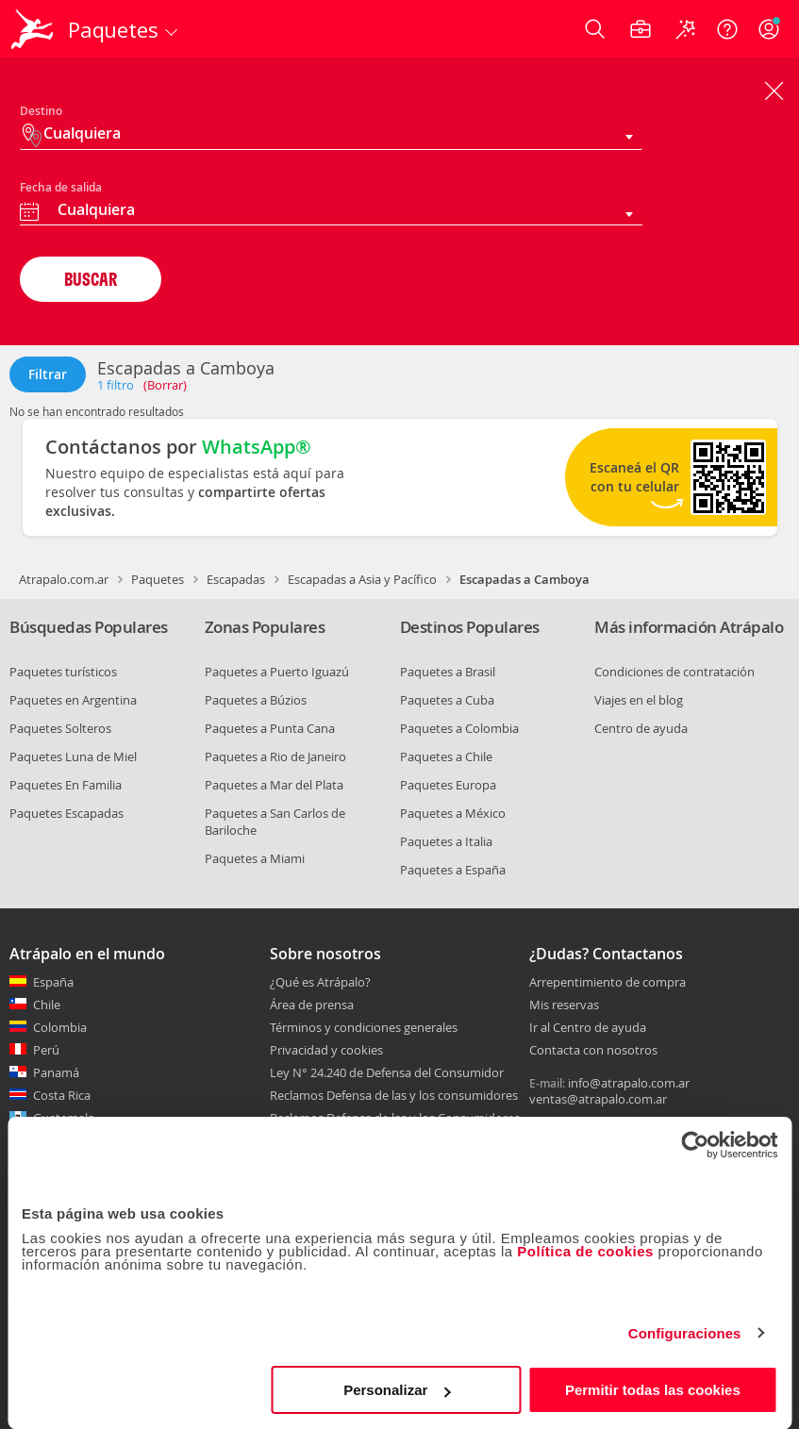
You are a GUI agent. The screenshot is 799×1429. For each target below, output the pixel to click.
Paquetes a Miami (255, 858)
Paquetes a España (453, 869)
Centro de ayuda (641, 728)
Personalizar (396, 1390)
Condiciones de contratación (674, 671)
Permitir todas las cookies (653, 1390)
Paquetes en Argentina (73, 699)
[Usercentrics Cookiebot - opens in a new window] (694, 1145)
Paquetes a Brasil (447, 671)
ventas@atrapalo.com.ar (598, 1098)
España (53, 981)
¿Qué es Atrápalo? (320, 981)
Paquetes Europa (448, 784)
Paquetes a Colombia (459, 728)
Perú (46, 1049)
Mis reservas (564, 1005)
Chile (46, 1004)
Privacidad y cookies (326, 1049)
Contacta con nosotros (593, 1050)
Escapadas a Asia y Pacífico (362, 579)
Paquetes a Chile (446, 756)
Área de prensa (312, 1004)
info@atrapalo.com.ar (629, 1082)
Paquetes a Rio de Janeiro (275, 756)
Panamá (56, 1072)
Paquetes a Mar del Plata (274, 784)
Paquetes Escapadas (66, 813)
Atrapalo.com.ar (63, 579)
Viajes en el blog (638, 699)
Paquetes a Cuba (447, 699)
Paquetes (157, 579)
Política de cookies (585, 1251)
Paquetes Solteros (60, 728)
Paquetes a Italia (446, 841)
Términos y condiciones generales (364, 1027)
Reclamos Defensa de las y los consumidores (394, 1095)
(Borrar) (165, 384)
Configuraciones (684, 1333)
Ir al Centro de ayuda (587, 1028)
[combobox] (331, 212)
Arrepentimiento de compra (607, 982)
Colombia (60, 1027)
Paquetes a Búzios (256, 699)
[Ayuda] (727, 29)
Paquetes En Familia (65, 784)
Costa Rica (62, 1095)
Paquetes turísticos (63, 671)
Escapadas (236, 579)
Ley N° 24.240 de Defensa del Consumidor (387, 1072)
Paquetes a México (453, 813)
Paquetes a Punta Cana (270, 728)
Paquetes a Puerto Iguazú (277, 671)
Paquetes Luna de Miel (73, 756)
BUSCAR (90, 279)
